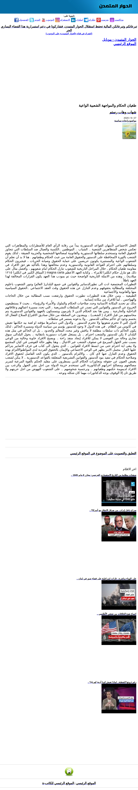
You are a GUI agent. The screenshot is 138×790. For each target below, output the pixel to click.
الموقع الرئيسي (124, 44)
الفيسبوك (21, 19)
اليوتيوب (47, 19)
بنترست (102, 19)
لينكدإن (77, 19)
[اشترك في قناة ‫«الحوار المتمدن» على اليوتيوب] (69, 33)
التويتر (35, 19)
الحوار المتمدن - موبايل (119, 39)
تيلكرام (90, 19)
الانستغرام (62, 19)
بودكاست (117, 19)
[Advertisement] (70, 70)
